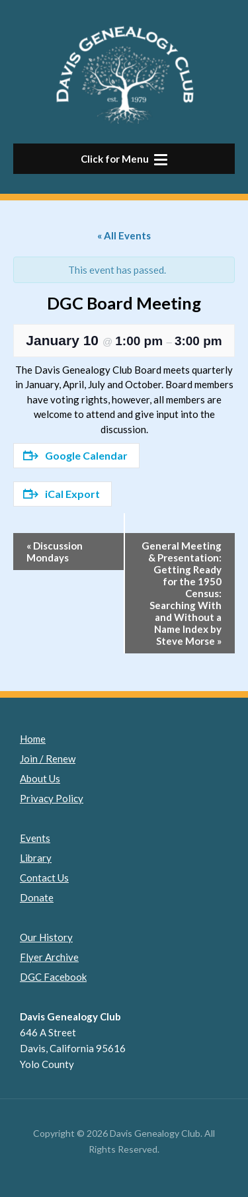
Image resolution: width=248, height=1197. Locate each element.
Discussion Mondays (54, 551)
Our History (46, 937)
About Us (40, 778)
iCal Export (61, 493)
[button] (124, 159)
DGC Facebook (53, 977)
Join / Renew (47, 758)
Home (33, 739)
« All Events (124, 235)
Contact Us (44, 878)
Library (36, 858)
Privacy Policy (51, 798)
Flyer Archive (49, 957)
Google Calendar (75, 455)
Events (35, 838)
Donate (37, 897)
